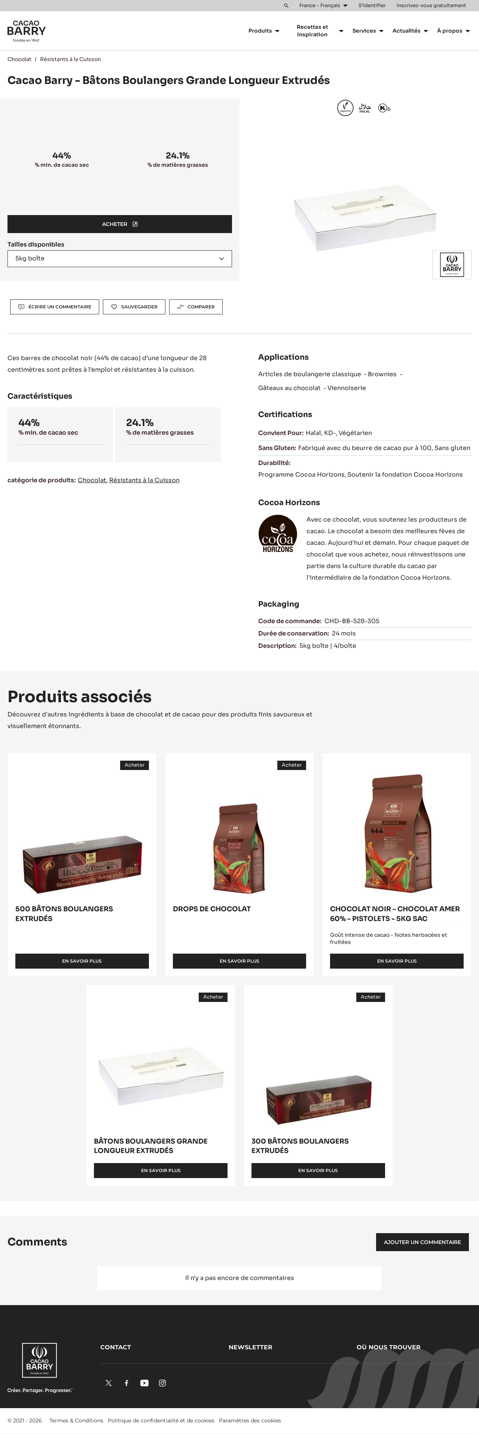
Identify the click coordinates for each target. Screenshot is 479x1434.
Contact (115, 1347)
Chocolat (19, 59)
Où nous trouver (389, 1347)
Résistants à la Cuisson (70, 59)
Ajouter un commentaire (422, 1242)
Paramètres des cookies (250, 1420)
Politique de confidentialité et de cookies (161, 1420)
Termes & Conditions (76, 1420)
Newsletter (250, 1347)
